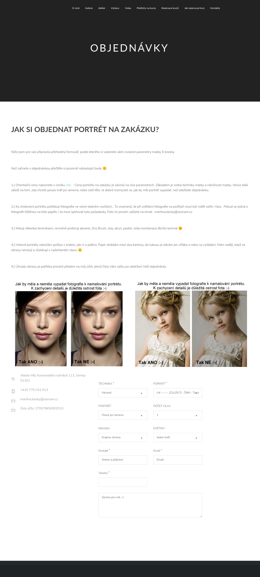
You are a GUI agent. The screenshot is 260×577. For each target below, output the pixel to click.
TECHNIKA (106, 384)
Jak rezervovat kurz (194, 8)
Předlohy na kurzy (146, 8)
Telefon (104, 473)
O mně (75, 8)
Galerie (89, 8)
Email (157, 451)
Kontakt (104, 451)
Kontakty (215, 8)
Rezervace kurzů (170, 8)
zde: (69, 185)
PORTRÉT (105, 406)
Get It (114, 527)
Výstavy (115, 8)
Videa (128, 8)
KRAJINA (104, 428)
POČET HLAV (162, 406)
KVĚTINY (159, 428)
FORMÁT (160, 384)
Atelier (101, 8)
